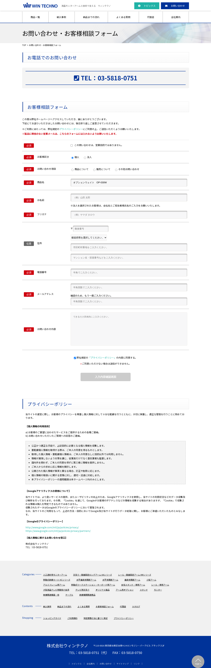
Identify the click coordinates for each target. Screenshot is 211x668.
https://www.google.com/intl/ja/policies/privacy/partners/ (58, 530)
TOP (24, 45)
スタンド (144, 589)
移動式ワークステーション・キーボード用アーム (93, 584)
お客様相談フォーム (105, 606)
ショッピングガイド (52, 618)
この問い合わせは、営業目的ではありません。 (97, 145)
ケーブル (69, 594)
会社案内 (175, 17)
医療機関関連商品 (87, 594)
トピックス (146, 5)
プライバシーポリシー (71, 129)
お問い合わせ (175, 5)
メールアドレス (45, 294)
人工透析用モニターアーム (55, 574)
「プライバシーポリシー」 (102, 357)
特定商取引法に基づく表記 (96, 618)
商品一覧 (35, 17)
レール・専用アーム (160, 584)
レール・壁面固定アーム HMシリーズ (134, 574)
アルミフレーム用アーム (54, 584)
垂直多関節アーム (132, 579)
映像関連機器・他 (51, 594)
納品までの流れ (91, 17)
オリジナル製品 (103, 589)
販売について (101, 169)
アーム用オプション (125, 589)
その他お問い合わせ (127, 169)
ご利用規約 (72, 618)
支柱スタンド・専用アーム (133, 584)
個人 (75, 157)
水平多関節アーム (110, 579)
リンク (137, 663)
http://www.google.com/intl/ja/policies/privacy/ (52, 527)
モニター (158, 589)
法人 (88, 157)
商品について (80, 169)
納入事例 (61, 17)
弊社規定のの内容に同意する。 (107, 357)
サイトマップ (123, 663)
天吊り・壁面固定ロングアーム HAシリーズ (92, 574)
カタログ (136, 606)
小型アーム (151, 579)
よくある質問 (123, 17)
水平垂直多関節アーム (86, 579)
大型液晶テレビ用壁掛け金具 (56, 589)
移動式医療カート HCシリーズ (56, 579)
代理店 (150, 17)
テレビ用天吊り (82, 589)
